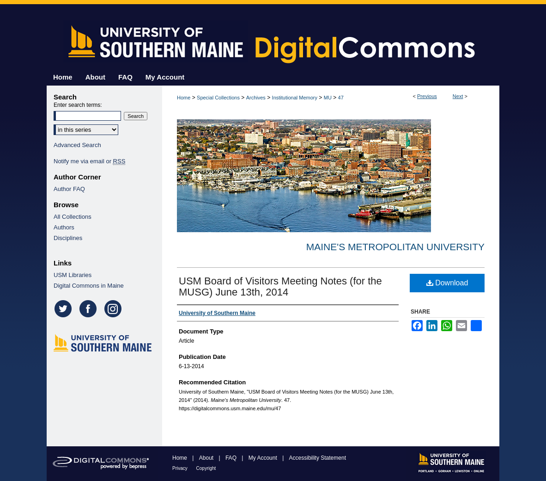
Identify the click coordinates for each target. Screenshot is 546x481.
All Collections (72, 216)
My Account (264, 458)
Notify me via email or (89, 161)
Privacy (180, 468)
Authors (64, 227)
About (207, 458)
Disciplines (68, 237)
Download (447, 283)
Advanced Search (77, 145)
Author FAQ (69, 188)
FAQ (231, 458)
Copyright (206, 468)
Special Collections (218, 97)
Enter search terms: (78, 105)
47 (341, 97)
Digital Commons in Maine (89, 285)
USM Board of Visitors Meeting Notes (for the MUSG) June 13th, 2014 (280, 286)
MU (328, 97)
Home (183, 97)
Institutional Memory (294, 97)
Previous (427, 96)
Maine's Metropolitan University (395, 246)
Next (458, 96)
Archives (256, 97)
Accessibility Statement (317, 458)
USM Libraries (72, 274)
